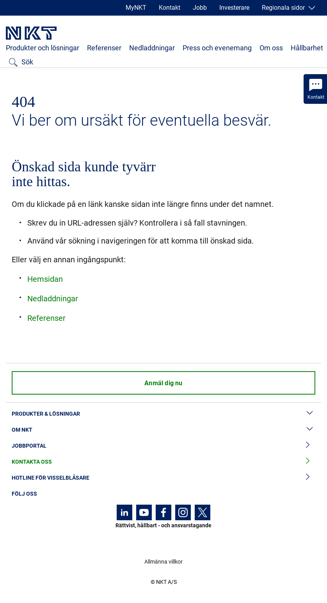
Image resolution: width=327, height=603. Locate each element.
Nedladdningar (152, 48)
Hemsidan (45, 279)
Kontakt (169, 7)
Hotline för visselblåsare (163, 478)
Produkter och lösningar (42, 48)
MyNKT (136, 7)
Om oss (271, 48)
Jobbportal (163, 446)
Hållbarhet (307, 48)
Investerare (234, 7)
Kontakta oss (163, 462)
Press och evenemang (217, 48)
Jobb (200, 7)
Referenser (104, 48)
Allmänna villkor (163, 562)
